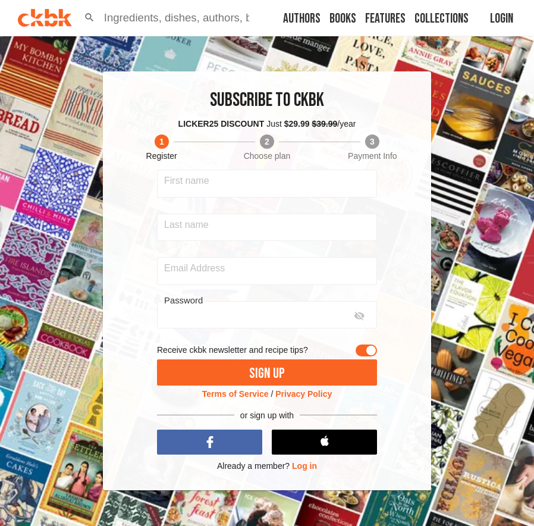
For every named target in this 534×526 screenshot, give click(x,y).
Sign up (267, 373)
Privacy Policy (303, 394)
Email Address (194, 268)
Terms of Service (235, 394)
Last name (186, 225)
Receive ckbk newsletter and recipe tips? (232, 350)
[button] (89, 18)
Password (183, 300)
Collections (441, 19)
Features (385, 19)
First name (186, 181)
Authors (302, 19)
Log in (304, 466)
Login (501, 19)
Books (342, 19)
